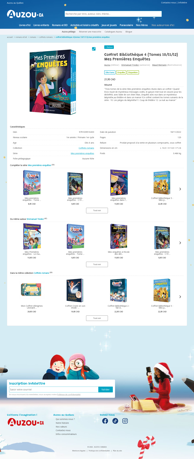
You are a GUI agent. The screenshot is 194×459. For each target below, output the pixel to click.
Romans (33, 37)
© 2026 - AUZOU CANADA (97, 447)
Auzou (107, 65)
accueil (10, 37)
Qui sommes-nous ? (63, 419)
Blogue (128, 31)
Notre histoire (60, 422)
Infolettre (182, 2)
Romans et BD (21, 37)
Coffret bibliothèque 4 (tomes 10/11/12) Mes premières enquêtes (83, 37)
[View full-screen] (94, 49)
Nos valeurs (59, 426)
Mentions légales (78, 451)
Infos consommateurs (64, 434)
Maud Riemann (159, 65)
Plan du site (117, 451)
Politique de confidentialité (68, 394)
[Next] (180, 189)
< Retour (109, 47)
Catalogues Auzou (113, 31)
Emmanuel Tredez (130, 65)
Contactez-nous (168, 2)
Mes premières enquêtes (82, 153)
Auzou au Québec (15, 3)
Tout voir (97, 210)
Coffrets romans (46, 37)
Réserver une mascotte (90, 31)
